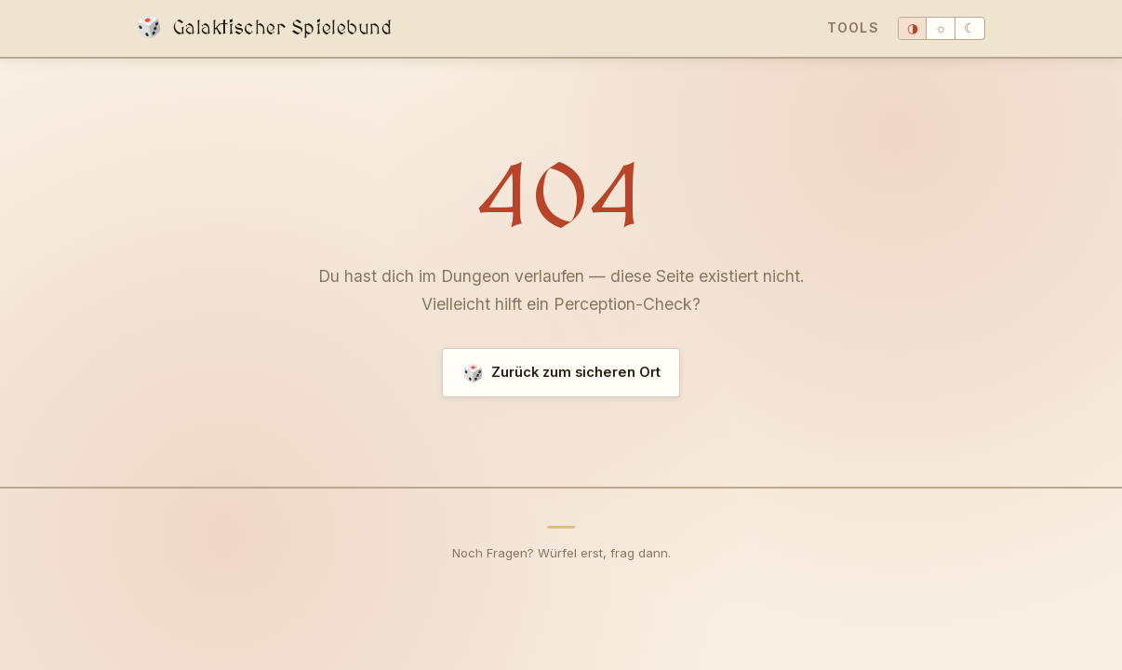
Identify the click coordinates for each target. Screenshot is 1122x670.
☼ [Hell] (940, 28)
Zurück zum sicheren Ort (561, 372)
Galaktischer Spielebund (264, 28)
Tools (853, 27)
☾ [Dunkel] (970, 28)
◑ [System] (912, 28)
